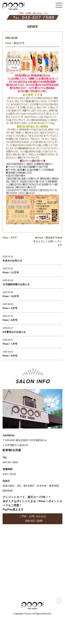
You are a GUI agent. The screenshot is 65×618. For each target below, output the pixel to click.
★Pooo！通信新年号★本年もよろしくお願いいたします (47, 241)
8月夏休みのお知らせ (14, 332)
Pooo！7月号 (10, 343)
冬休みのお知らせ (12, 260)
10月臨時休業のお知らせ (16, 284)
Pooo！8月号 (10, 320)
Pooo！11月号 (11, 272)
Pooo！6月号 (10, 355)
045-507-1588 (33, 520)
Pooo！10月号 (11, 296)
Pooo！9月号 (10, 308)
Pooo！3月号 (10, 237)
